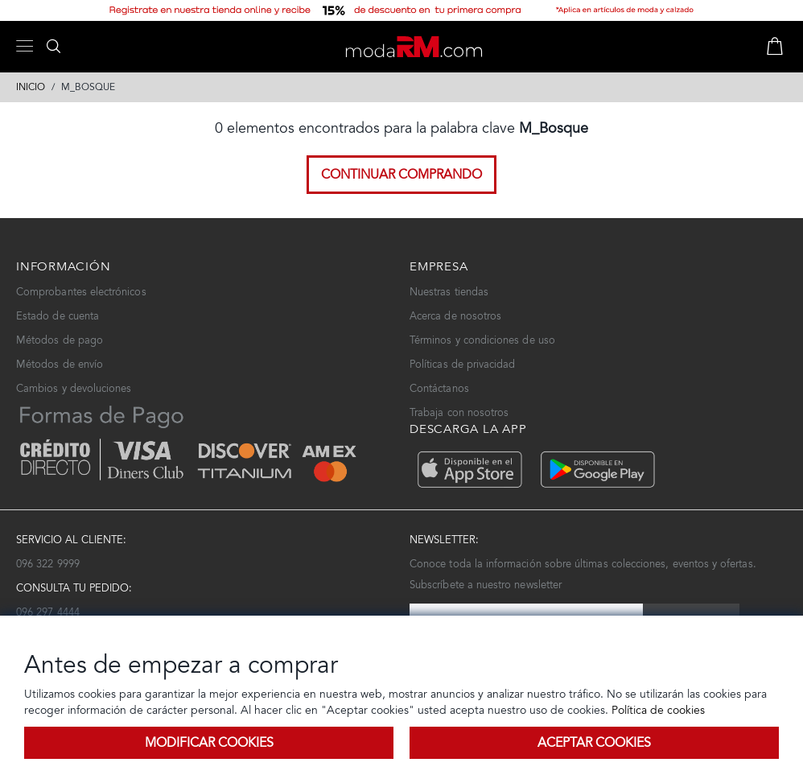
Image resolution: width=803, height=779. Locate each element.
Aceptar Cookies (594, 742)
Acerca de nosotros (455, 316)
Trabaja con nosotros (459, 412)
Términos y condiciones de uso (482, 340)
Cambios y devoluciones (73, 388)
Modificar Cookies (209, 742)
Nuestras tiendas (449, 292)
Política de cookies (656, 710)
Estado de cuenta (57, 316)
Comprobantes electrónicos (81, 292)
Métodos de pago (59, 340)
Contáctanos (439, 388)
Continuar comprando (401, 174)
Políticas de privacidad (463, 364)
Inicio (30, 86)
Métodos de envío (59, 364)
